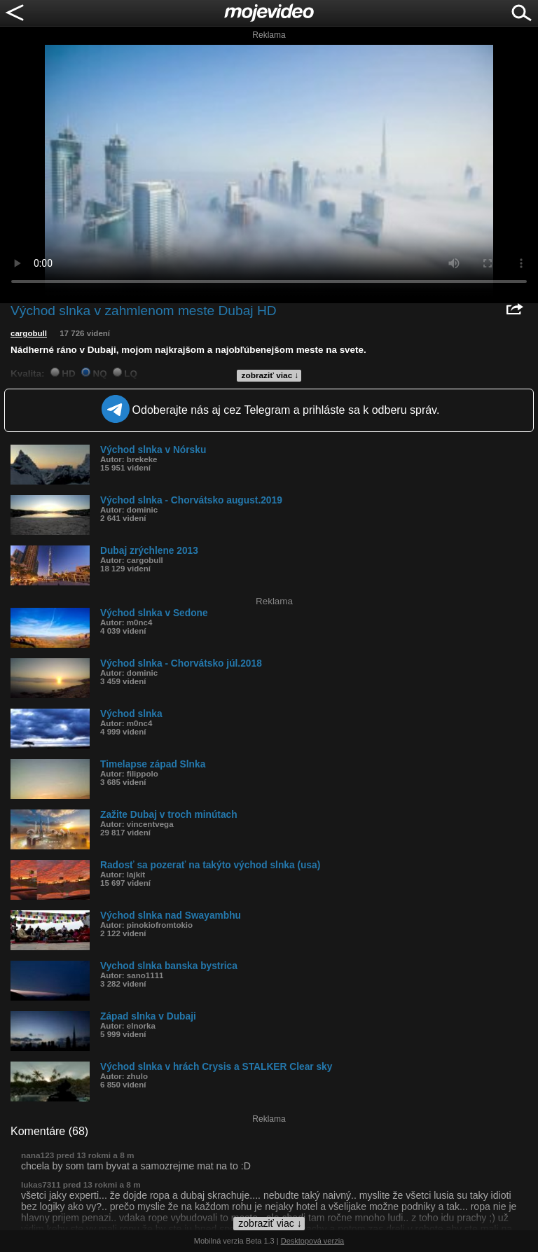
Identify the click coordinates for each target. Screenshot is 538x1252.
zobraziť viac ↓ (270, 375)
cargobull (29, 333)
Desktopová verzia (313, 1241)
